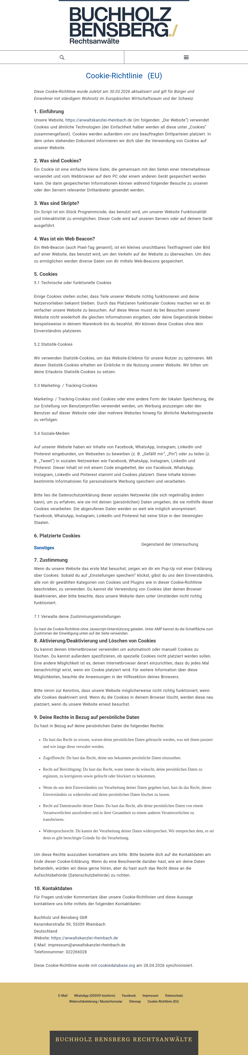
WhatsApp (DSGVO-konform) (94, 995)
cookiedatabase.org (116, 965)
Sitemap (135, 1001)
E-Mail (63, 995)
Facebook (129, 995)
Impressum (150, 995)
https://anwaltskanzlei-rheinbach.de (98, 120)
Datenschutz (174, 995)
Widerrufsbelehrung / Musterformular (95, 1001)
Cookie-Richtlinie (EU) (163, 1001)
